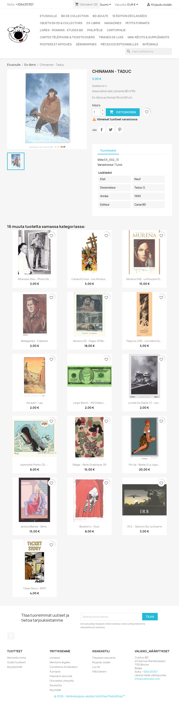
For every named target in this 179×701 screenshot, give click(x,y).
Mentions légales (60, 662)
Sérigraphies (86, 44)
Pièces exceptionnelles (119, 44)
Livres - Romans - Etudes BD (61, 30)
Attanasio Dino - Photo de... (34, 279)
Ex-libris (93, 23)
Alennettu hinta (16, 657)
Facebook (11, 635)
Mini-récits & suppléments (148, 37)
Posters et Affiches (56, 44)
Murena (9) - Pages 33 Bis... (89, 341)
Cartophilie (116, 30)
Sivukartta (56, 685)
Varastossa (105, 164)
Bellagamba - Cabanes (34, 341)
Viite (100, 159)
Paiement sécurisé (61, 676)
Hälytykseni (99, 671)
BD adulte (100, 16)
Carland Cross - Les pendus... (89, 279)
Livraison (55, 657)
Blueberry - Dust (89, 526)
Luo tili (96, 667)
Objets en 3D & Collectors (61, 23)
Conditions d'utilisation (64, 667)
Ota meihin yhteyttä (62, 680)
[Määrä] (96, 112)
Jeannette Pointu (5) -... (34, 464)
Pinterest (119, 129)
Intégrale (150, 44)
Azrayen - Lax (34, 402)
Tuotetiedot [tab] (108, 150)
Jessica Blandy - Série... (34, 526)
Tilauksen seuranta (103, 657)
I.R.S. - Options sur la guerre (144, 526)
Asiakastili (101, 651)
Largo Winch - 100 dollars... (89, 402)
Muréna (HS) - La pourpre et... (144, 279)
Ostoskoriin (123, 112)
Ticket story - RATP (34, 588)
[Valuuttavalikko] (133, 5)
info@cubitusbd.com (147, 678)
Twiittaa (110, 129)
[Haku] (148, 51)
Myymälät (55, 690)
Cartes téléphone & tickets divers (67, 37)
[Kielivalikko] (106, 5)
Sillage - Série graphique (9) (89, 464)
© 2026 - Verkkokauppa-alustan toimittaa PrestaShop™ (89, 696)
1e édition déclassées (129, 16)
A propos (55, 671)
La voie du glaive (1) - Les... (144, 402)
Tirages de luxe (111, 37)
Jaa (101, 129)
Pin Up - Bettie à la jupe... (144, 464)
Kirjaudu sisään (101, 662)
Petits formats (137, 23)
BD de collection (75, 16)
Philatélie (95, 30)
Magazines (112, 23)
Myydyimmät (14, 667)
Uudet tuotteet (16, 662)
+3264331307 (24, 4)
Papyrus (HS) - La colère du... (144, 341)
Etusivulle (48, 16)
